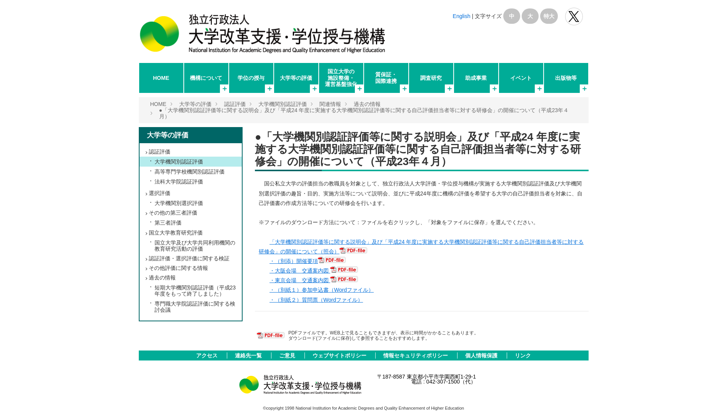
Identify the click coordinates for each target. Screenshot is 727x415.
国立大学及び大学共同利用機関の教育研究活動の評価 (195, 246)
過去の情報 (367, 104)
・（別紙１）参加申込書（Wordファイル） (322, 290)
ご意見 (288, 355)
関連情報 (330, 104)
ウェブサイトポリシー (340, 355)
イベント (521, 78)
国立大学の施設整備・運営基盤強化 (341, 77)
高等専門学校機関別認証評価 (190, 172)
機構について (206, 78)
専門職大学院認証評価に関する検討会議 (195, 307)
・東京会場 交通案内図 (300, 280)
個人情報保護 (482, 355)
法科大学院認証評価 (179, 182)
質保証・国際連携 (386, 77)
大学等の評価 (296, 78)
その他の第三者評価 (173, 213)
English (462, 16)
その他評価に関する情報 (178, 268)
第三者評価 (168, 223)
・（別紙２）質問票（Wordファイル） (316, 300)
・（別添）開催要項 (294, 261)
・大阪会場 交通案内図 (300, 271)
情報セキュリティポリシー (416, 355)
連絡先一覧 (249, 355)
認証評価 (235, 104)
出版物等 (566, 78)
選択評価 (159, 193)
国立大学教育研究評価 (176, 233)
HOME (161, 78)
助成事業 (476, 78)
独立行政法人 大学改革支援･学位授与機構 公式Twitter (574, 16)
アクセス (207, 355)
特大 (549, 16)
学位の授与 (251, 78)
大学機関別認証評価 (282, 104)
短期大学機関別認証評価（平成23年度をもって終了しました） (195, 290)
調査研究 (431, 78)
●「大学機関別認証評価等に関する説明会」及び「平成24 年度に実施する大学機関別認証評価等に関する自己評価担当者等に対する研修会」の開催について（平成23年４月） (418, 149)
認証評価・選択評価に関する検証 (189, 258)
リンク (523, 355)
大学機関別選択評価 (179, 203)
